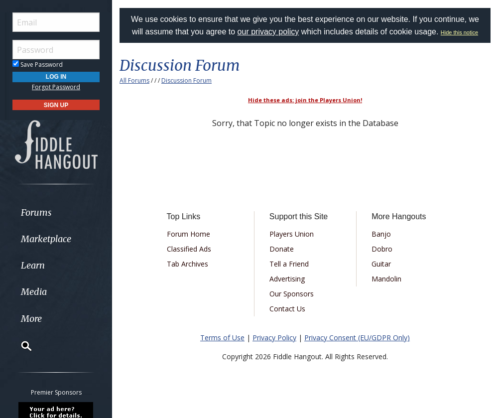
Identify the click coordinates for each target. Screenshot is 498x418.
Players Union (291, 234)
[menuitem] (56, 212)
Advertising (287, 278)
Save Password (37, 64)
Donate (281, 249)
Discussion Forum (186, 80)
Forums (36, 212)
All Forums (134, 80)
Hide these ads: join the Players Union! (305, 100)
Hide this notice (459, 32)
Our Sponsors (291, 293)
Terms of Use (222, 337)
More (31, 318)
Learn (33, 265)
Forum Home (188, 234)
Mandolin (386, 278)
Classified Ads (189, 249)
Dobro (382, 249)
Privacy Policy (274, 337)
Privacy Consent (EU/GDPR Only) (357, 337)
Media (34, 291)
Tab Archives (187, 264)
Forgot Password (56, 87)
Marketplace (46, 239)
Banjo (381, 234)
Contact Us (287, 308)
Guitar (381, 264)
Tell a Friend (289, 264)
